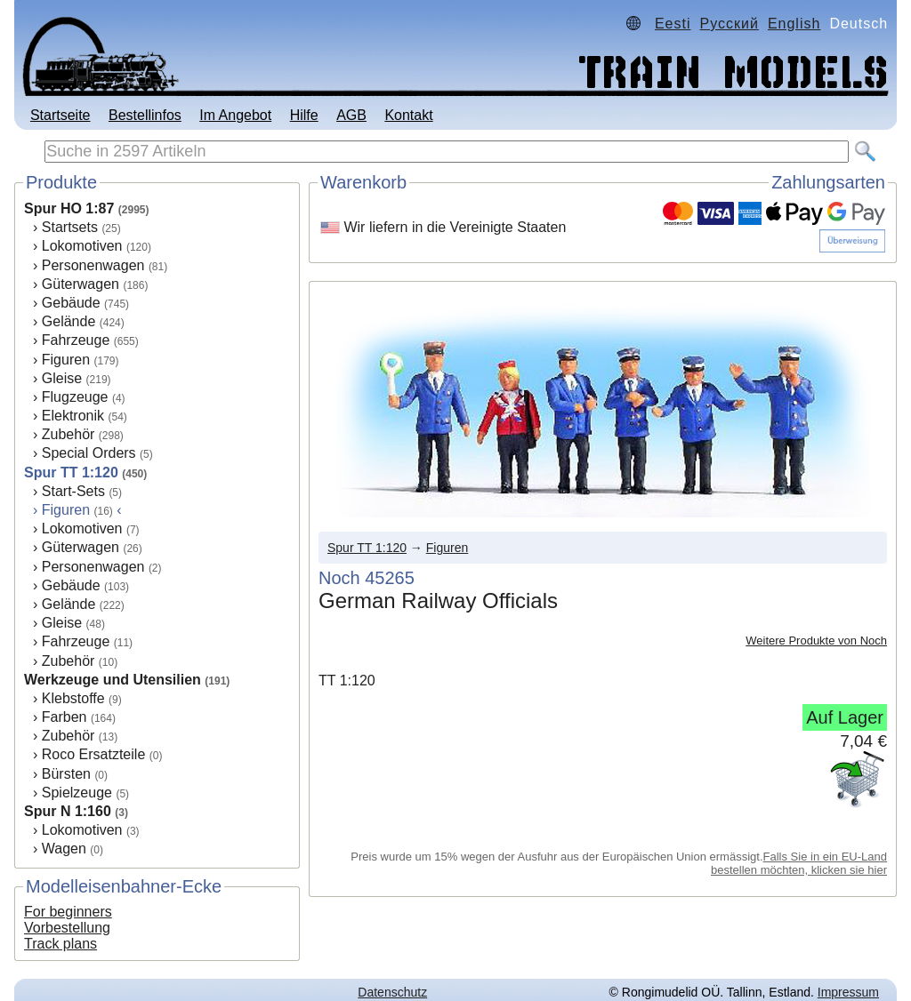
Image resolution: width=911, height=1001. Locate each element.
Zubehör (68, 434)
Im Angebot (235, 115)
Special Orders (89, 452)
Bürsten (66, 773)
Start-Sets (73, 491)
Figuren (66, 359)
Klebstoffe (73, 698)
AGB (351, 115)
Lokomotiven (82, 245)
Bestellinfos (145, 115)
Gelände (69, 321)
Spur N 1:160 (67, 811)
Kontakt (408, 115)
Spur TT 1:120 (71, 472)
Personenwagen (93, 265)
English (794, 23)
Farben (64, 717)
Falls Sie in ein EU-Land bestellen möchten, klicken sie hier (799, 863)
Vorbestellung (67, 927)
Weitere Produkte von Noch (816, 640)
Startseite (60, 115)
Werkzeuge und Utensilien (112, 679)
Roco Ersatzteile (94, 754)
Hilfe (304, 115)
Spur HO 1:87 (69, 208)
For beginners (68, 911)
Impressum (848, 992)
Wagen (64, 848)
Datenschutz (392, 992)
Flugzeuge (75, 396)
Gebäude (71, 302)
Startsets (70, 227)
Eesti (673, 23)
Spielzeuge (77, 792)
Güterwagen (80, 284)
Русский (729, 23)
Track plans (60, 943)
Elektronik (73, 415)
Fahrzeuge (76, 340)
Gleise (62, 378)
